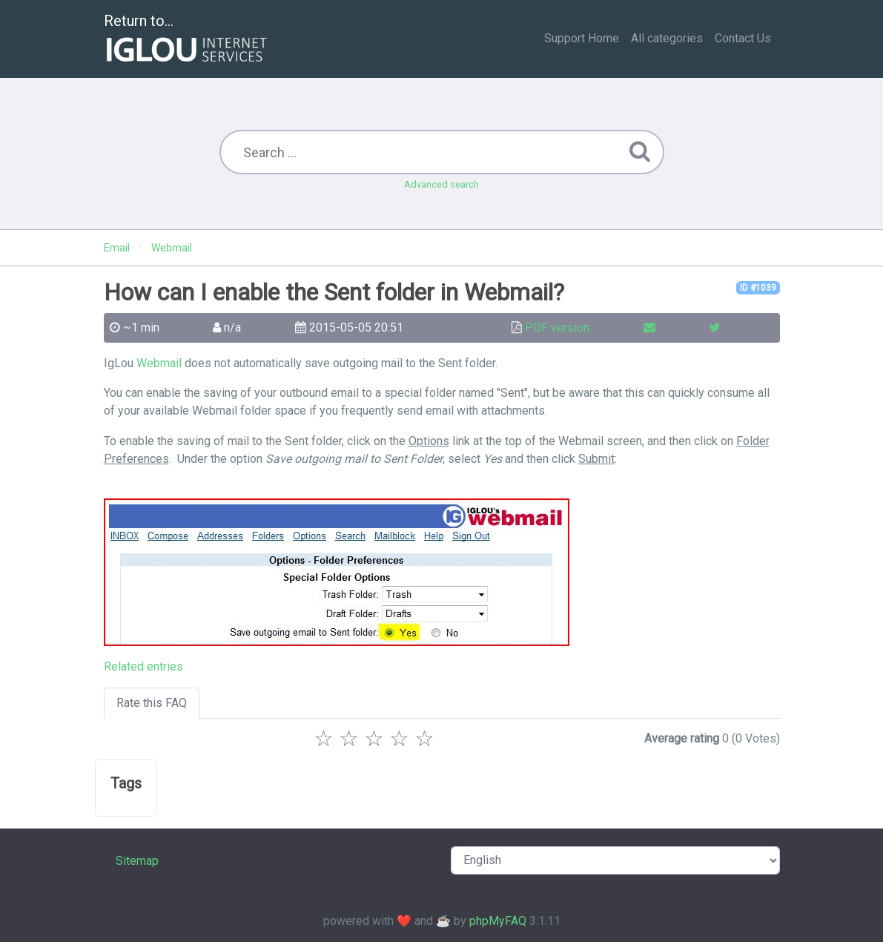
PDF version (557, 327)
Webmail (159, 363)
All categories (667, 38)
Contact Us (743, 38)
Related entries (143, 666)
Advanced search (441, 184)
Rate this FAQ (151, 703)
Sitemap (137, 861)
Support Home (581, 38)
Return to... (187, 39)
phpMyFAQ (497, 921)
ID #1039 (758, 288)
